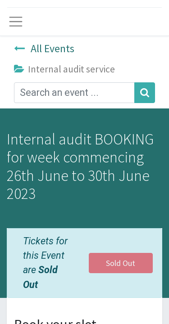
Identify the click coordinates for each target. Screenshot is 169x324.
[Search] (144, 92)
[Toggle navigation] (15, 21)
